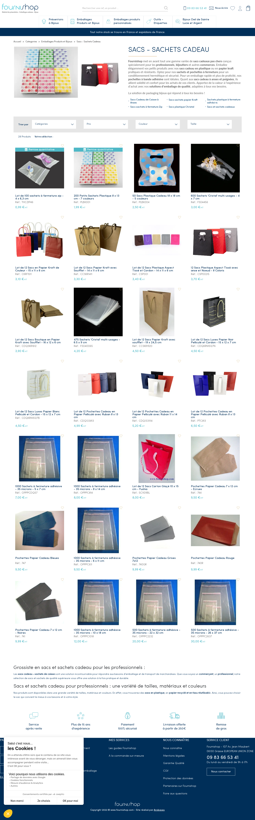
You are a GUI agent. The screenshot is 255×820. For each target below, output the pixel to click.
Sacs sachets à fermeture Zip (146, 106)
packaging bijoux (156, 93)
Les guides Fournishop (122, 748)
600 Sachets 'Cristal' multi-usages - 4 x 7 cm (214, 197)
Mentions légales (174, 756)
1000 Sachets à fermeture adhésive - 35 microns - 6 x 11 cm (97, 559)
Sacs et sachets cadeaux (221, 106)
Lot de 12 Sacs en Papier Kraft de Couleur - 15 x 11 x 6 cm (38, 269)
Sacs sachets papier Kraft (183, 99)
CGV (165, 771)
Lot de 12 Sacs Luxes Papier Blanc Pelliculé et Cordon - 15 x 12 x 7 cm (38, 413)
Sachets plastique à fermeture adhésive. (223, 101)
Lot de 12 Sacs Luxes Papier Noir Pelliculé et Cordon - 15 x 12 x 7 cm (213, 341)
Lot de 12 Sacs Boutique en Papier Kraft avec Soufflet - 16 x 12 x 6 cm (38, 341)
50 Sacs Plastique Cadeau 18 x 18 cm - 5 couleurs (156, 197)
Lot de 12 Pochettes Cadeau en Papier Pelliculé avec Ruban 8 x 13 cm (96, 414)
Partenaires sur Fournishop (179, 786)
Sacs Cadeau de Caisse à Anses (144, 101)
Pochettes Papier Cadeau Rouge (213, 558)
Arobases (159, 810)
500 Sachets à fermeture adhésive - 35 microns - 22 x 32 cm (157, 631)
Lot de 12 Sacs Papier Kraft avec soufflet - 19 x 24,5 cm (154, 341)
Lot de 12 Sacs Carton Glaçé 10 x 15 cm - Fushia (156, 488)
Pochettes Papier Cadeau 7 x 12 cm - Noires (39, 631)
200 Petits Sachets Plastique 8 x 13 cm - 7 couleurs (97, 197)
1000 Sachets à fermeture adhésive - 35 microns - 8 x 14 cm (97, 488)
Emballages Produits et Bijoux (56, 41)
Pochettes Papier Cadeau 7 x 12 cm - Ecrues (214, 488)
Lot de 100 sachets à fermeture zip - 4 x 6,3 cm (40, 197)
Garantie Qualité (173, 763)
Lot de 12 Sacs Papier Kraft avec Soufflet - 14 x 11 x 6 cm (95, 269)
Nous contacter (221, 771)
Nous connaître (172, 748)
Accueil (17, 41)
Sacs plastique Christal (181, 106)
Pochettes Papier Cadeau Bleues (37, 558)
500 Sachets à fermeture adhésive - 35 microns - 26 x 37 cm (215, 631)
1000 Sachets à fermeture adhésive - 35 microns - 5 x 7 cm (39, 488)
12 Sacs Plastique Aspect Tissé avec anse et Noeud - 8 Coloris (214, 269)
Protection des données (178, 778)
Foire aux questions (175, 793)
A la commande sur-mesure (126, 756)
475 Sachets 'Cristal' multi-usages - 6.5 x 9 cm (97, 341)
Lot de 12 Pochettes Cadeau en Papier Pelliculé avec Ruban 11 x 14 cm (155, 414)
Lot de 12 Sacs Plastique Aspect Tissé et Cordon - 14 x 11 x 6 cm (153, 269)
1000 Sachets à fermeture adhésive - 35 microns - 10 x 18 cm (97, 631)
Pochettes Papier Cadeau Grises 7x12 (154, 559)
